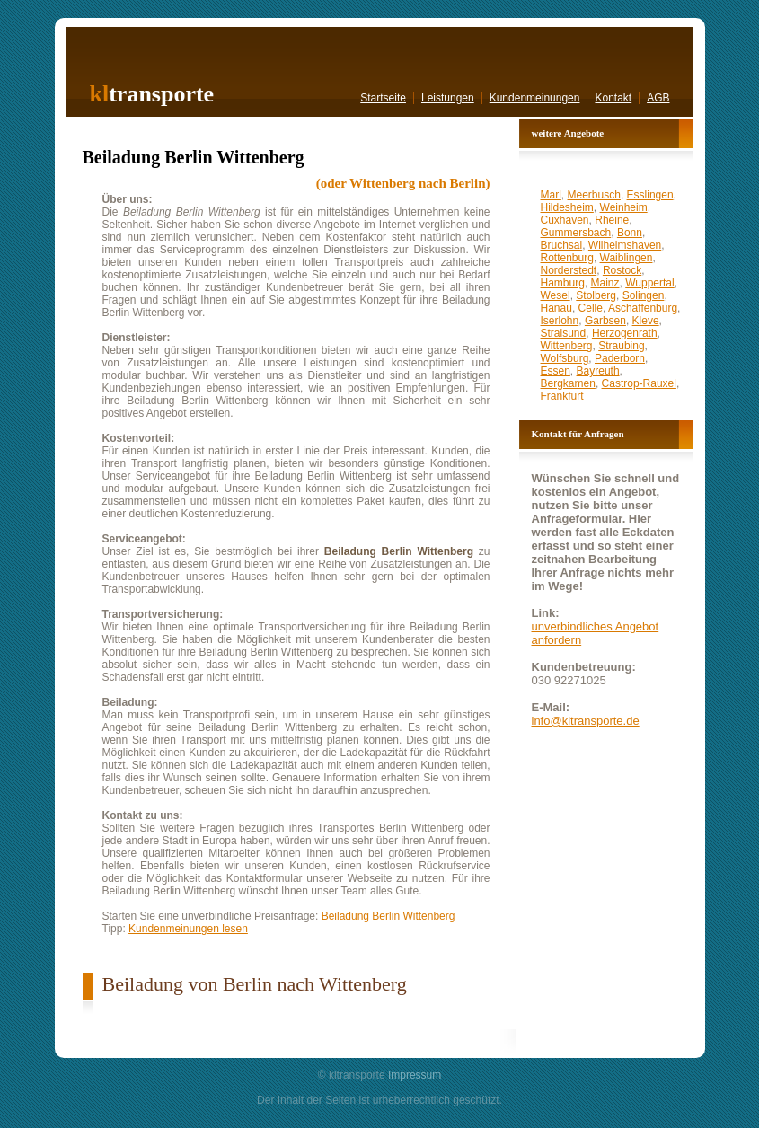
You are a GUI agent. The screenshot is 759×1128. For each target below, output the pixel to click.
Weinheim (624, 207)
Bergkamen (568, 383)
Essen (555, 371)
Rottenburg (567, 257)
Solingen (643, 295)
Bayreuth (598, 371)
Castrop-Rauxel (639, 383)
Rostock (622, 270)
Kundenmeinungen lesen (188, 928)
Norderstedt (569, 270)
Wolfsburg (565, 358)
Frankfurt (562, 396)
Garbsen (605, 320)
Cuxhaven (565, 220)
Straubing (621, 345)
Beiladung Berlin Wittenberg (388, 916)
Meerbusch (594, 195)
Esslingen (650, 195)
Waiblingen (626, 257)
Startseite (383, 98)
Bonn (629, 232)
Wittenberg (567, 345)
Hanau (556, 308)
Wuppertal (649, 283)
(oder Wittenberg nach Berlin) (403, 183)
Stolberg (596, 295)
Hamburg (563, 283)
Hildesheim (567, 207)
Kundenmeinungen (535, 98)
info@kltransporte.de (586, 720)
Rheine (612, 220)
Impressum (414, 1075)
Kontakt (613, 98)
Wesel (555, 295)
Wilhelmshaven (624, 245)
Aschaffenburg (642, 308)
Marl (551, 195)
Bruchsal (562, 245)
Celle (590, 308)
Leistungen (447, 98)
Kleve (645, 320)
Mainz (605, 283)
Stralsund (564, 333)
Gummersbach (576, 232)
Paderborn (620, 358)
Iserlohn (560, 320)
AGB (658, 98)
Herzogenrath (625, 333)
